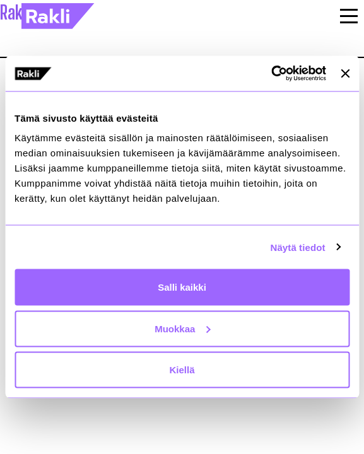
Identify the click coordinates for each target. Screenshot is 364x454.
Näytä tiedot (298, 247)
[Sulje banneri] (345, 73)
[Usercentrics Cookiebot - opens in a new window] (271, 74)
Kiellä (181, 369)
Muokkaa (182, 328)
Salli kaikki (182, 287)
